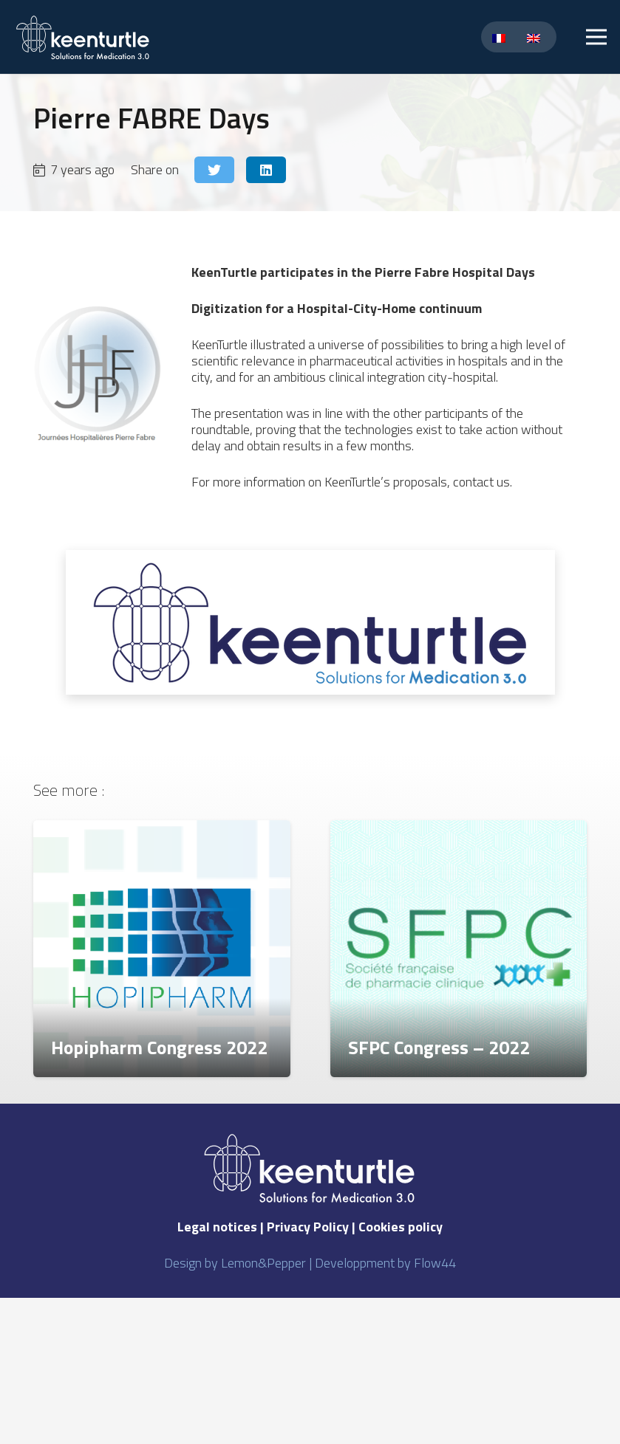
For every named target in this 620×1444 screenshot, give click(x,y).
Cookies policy (400, 1227)
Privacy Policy (308, 1227)
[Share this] (266, 170)
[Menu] (597, 36)
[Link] (83, 37)
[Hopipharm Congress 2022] (161, 948)
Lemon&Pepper (263, 1263)
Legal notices (217, 1227)
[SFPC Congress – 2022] (458, 948)
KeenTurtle (224, 272)
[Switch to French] (501, 37)
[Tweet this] (214, 170)
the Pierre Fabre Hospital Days (443, 272)
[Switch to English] (536, 37)
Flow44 (435, 1263)
